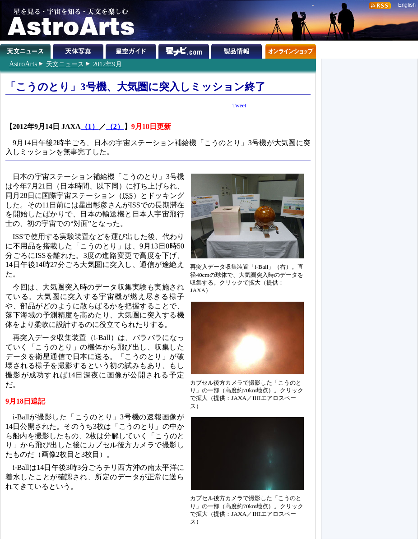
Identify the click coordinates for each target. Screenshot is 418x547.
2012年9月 (107, 64)
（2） (115, 126)
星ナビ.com (184, 50)
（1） (90, 126)
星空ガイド (132, 50)
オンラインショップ (290, 50)
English (407, 5)
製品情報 (237, 50)
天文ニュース (65, 64)
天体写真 (79, 50)
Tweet (239, 105)
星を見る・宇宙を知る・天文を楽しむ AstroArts (67, 20)
